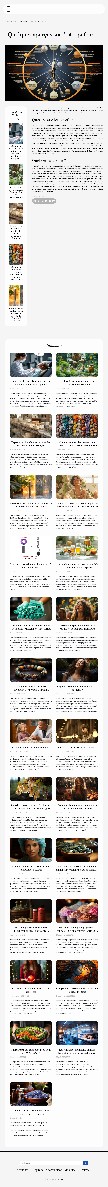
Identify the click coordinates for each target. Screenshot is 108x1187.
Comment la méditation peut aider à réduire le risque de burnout (77, 807)
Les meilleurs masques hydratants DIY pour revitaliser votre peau (77, 566)
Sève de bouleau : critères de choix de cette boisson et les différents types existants (31, 808)
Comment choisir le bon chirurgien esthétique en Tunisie (30, 868)
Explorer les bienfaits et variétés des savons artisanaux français (16, 232)
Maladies (70, 1170)
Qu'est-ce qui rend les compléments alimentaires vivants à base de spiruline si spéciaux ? (77, 870)
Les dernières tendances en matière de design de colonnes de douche (16, 314)
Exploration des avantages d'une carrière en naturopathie (16, 192)
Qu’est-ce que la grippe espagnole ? (77, 747)
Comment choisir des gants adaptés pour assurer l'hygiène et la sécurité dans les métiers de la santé (31, 629)
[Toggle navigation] (8, 9)
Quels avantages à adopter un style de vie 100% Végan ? (31, 1051)
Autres (15, 21)
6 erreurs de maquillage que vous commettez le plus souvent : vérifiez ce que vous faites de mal (77, 931)
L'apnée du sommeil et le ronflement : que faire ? (77, 688)
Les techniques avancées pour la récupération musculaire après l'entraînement (31, 931)
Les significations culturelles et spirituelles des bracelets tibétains (30, 688)
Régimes (38, 1170)
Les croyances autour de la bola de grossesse (30, 990)
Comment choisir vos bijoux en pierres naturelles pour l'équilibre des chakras (77, 505)
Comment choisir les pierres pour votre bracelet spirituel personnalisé (16, 273)
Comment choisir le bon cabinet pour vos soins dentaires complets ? (16, 152)
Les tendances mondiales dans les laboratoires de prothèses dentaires (77, 1051)
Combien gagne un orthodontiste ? (30, 747)
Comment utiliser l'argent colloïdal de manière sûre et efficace (31, 1112)
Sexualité (22, 1170)
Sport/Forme (54, 1170)
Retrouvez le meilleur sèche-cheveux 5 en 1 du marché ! (30, 566)
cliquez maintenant (64, 130)
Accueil (7, 21)
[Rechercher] (51, 1163)
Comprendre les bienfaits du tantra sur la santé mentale (77, 990)
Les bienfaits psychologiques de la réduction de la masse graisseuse (77, 627)
